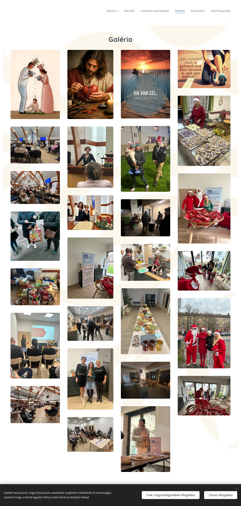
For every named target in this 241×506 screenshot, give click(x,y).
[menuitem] (103, 10)
